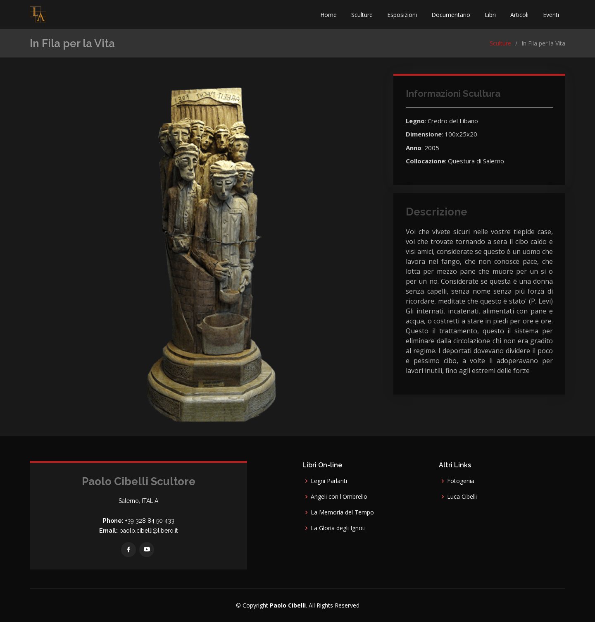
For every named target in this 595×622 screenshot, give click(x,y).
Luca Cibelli (462, 497)
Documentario (450, 15)
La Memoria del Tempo (342, 512)
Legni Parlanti (329, 481)
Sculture (362, 15)
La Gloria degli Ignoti (338, 528)
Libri (490, 15)
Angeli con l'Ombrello (339, 497)
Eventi (551, 15)
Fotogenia (460, 481)
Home (328, 15)
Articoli (519, 15)
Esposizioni (402, 15)
